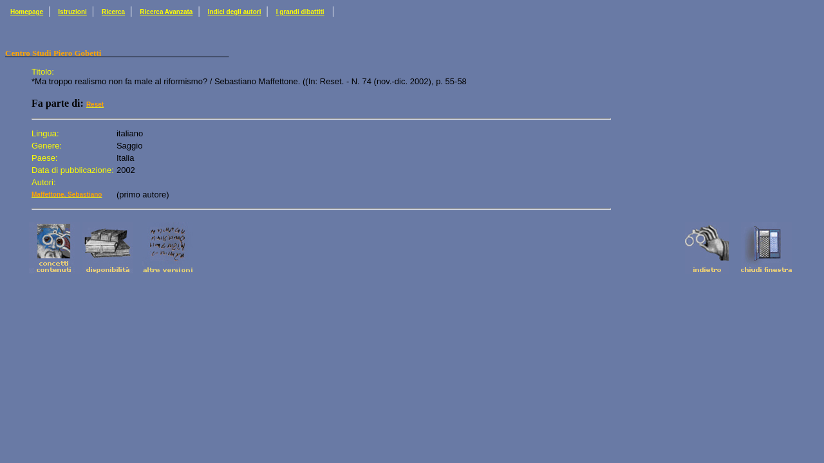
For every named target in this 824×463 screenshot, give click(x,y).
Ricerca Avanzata (166, 11)
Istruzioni (72, 11)
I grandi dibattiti (300, 11)
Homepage (26, 11)
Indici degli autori (234, 11)
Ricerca (113, 11)
